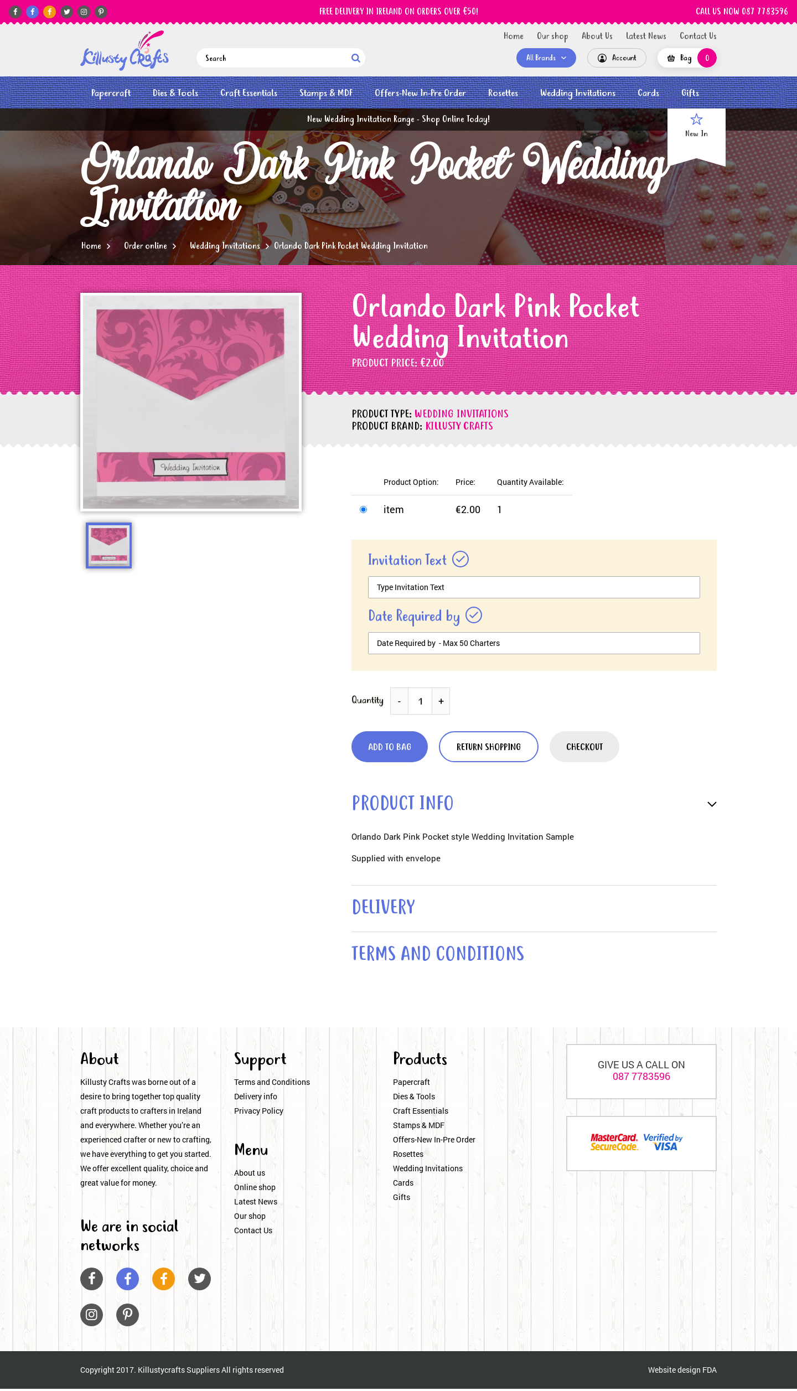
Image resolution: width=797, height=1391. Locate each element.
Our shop (552, 36)
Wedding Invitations (577, 93)
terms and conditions (441, 957)
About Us (597, 36)
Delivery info (255, 1099)
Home (514, 36)
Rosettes (503, 93)
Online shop (255, 1190)
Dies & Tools (175, 93)
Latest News (646, 36)
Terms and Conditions (272, 1084)
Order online (145, 246)
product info (404, 805)
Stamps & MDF (326, 93)
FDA (709, 1372)
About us (249, 1175)
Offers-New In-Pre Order (420, 93)
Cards (648, 93)
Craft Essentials (248, 93)
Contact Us (698, 36)
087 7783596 (641, 1078)
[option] (191, 402)
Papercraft (111, 93)
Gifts (690, 93)
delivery (384, 910)
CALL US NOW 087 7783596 (742, 12)
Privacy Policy (258, 1113)
